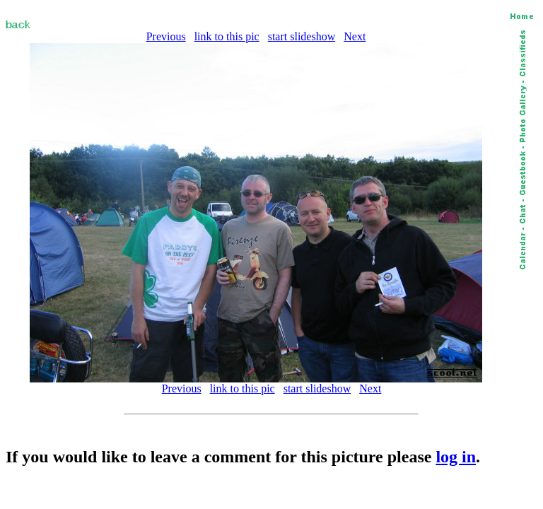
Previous (166, 36)
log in (456, 456)
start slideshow (302, 36)
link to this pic (226, 36)
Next (355, 36)
